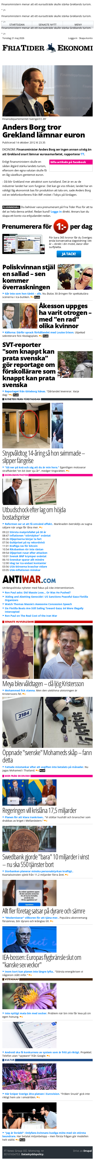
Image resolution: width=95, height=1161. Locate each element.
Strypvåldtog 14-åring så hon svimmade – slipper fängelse (43, 456)
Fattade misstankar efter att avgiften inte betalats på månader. (44, 767)
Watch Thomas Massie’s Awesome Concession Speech (38, 604)
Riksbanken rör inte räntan (26, 549)
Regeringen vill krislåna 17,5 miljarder (39, 810)
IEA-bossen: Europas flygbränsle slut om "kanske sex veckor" (41, 960)
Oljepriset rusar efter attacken (28, 552)
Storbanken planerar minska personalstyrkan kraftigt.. (39, 871)
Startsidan (17, 24)
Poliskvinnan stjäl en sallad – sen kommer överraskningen (28, 276)
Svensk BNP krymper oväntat (28, 556)
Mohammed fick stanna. (20, 690)
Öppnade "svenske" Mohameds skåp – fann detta (47, 756)
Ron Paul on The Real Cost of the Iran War (31, 615)
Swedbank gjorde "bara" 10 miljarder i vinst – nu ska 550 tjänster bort (45, 860)
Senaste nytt (48, 24)
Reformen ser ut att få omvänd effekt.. (29, 524)
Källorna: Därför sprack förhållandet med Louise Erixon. (39, 332)
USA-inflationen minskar (25, 570)
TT (82, 154)
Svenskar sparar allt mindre (27, 559)
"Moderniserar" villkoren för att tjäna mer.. (32, 917)
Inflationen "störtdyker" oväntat (30, 535)
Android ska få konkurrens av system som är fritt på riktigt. (42, 1052)
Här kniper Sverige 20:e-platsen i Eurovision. (32, 1094)
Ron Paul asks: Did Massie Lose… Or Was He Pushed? (38, 592)
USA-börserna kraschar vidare (28, 566)
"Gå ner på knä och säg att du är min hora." (32, 467)
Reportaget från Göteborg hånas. (25, 391)
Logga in (56, 211)
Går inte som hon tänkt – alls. (23, 293)
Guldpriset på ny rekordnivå (27, 542)
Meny (78, 24)
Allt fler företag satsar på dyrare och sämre (43, 910)
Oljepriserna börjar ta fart (26, 539)
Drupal (87, 1150)
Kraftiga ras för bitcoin (24, 546)
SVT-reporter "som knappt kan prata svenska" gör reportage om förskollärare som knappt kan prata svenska (29, 364)
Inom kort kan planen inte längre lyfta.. (29, 971)
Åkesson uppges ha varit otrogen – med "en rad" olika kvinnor (65, 315)
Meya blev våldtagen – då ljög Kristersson (43, 683)
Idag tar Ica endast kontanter (28, 563)
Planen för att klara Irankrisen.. (24, 817)
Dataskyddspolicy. (32, 1154)
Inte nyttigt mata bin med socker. (26, 1013)
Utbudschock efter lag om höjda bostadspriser (34, 513)
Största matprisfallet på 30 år (28, 532)
